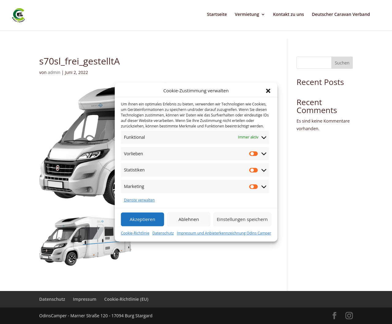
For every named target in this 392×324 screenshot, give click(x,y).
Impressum (84, 299)
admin (54, 72)
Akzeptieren (142, 219)
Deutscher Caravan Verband (341, 14)
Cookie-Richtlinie (135, 233)
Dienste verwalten (139, 200)
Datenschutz (163, 233)
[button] (268, 91)
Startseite (217, 14)
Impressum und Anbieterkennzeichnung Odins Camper (224, 233)
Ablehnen (189, 219)
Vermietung (247, 14)
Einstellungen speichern (242, 219)
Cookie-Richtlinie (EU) (126, 299)
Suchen (342, 63)
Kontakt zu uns (288, 14)
